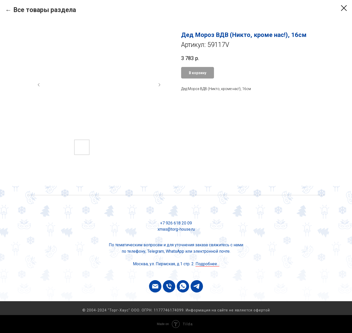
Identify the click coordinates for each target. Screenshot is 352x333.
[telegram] (197, 286)
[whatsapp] (183, 286)
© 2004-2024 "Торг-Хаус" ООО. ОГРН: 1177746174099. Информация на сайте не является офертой (176, 310)
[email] (155, 286)
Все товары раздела (44, 10)
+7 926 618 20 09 (176, 223)
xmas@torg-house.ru (176, 229)
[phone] (169, 286)
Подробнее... (207, 263)
